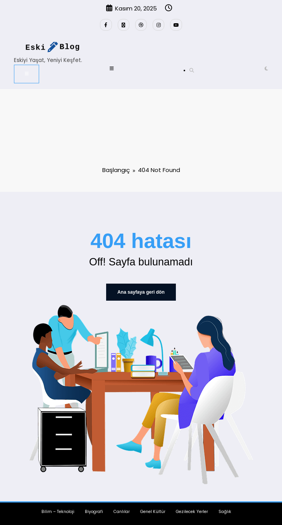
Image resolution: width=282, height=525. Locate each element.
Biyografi (94, 511)
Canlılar (121, 511)
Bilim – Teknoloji (57, 511)
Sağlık (224, 511)
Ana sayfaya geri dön (141, 292)
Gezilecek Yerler (192, 511)
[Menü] (26, 73)
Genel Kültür (152, 511)
